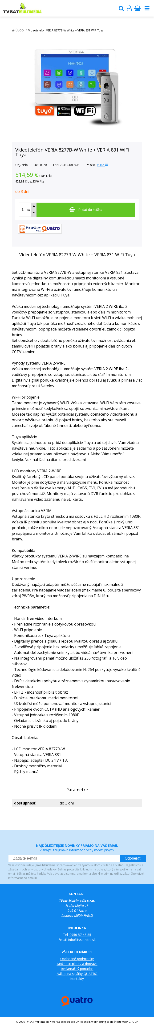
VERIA (102, 165)
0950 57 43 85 (80, 934)
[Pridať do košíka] (85, 210)
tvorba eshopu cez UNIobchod (71, 1021)
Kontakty (77, 978)
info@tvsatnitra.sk (82, 939)
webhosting (98, 1021)
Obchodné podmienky (77, 958)
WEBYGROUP (130, 1021)
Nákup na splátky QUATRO (77, 973)
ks (28, 209)
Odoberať (133, 858)
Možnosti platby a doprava (77, 963)
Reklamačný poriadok (77, 968)
